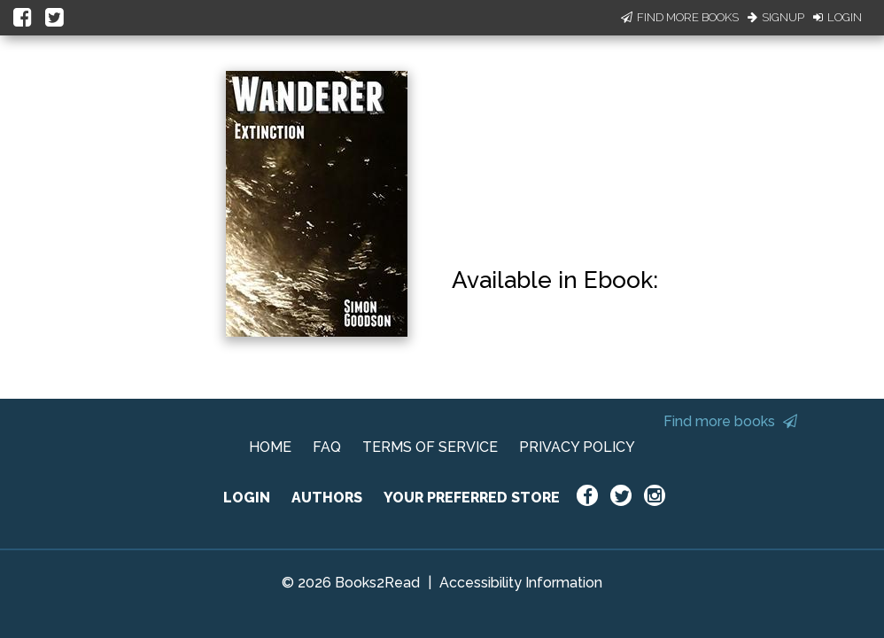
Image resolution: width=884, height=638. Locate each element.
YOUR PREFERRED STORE (472, 497)
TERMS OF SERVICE (430, 447)
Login (837, 17)
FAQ (327, 447)
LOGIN (246, 497)
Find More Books (680, 17)
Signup (776, 17)
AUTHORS (326, 497)
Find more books (730, 421)
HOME (270, 447)
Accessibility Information (520, 582)
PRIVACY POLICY (577, 447)
